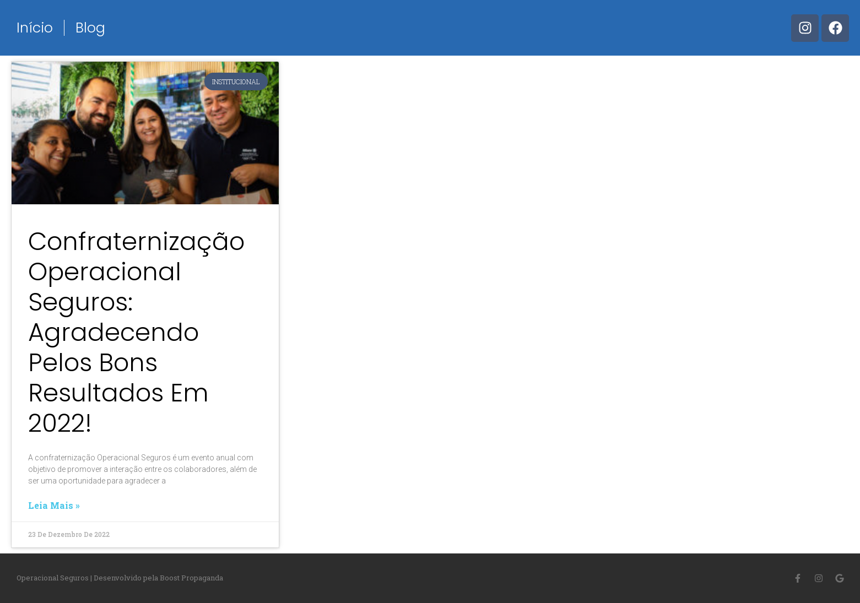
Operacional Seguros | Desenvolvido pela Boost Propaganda (120, 578)
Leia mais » (54, 505)
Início (35, 27)
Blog (90, 27)
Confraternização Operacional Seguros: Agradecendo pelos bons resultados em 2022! (136, 332)
